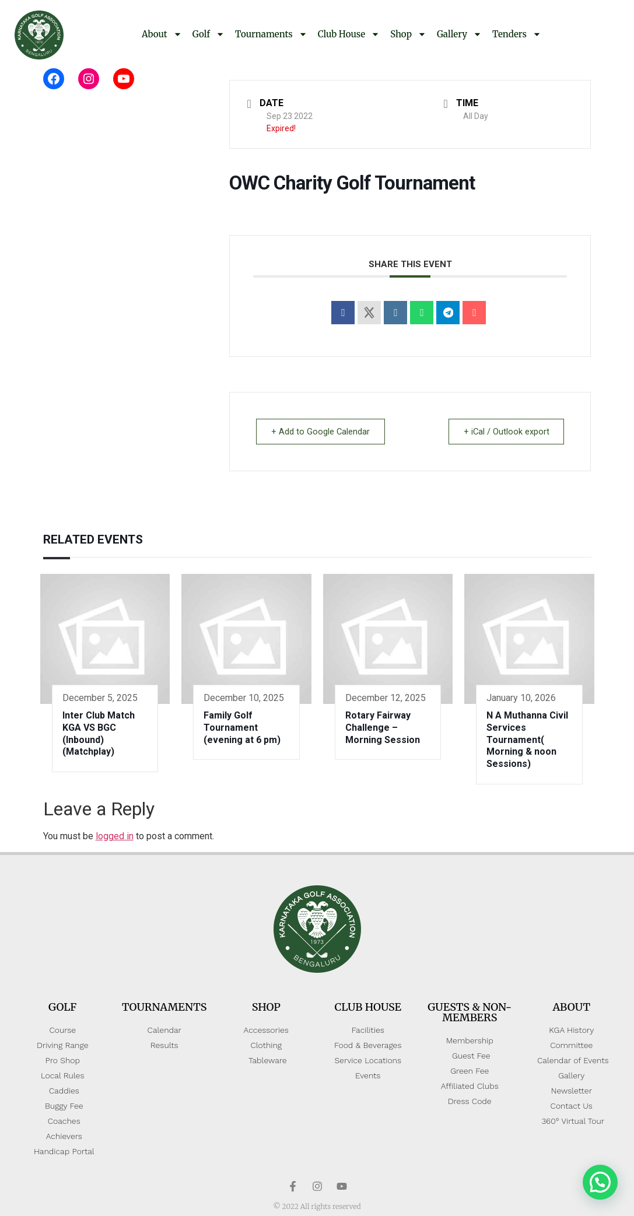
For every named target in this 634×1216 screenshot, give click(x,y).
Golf (208, 34)
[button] (600, 1182)
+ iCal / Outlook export (504, 431)
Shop (408, 34)
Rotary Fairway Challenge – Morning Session (382, 727)
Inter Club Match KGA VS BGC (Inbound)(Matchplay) (98, 733)
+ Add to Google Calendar (322, 431)
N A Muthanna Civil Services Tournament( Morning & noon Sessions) (527, 739)
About (162, 34)
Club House (349, 34)
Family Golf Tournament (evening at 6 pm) (242, 727)
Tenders (516, 34)
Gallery (459, 34)
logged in (115, 836)
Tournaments (271, 34)
